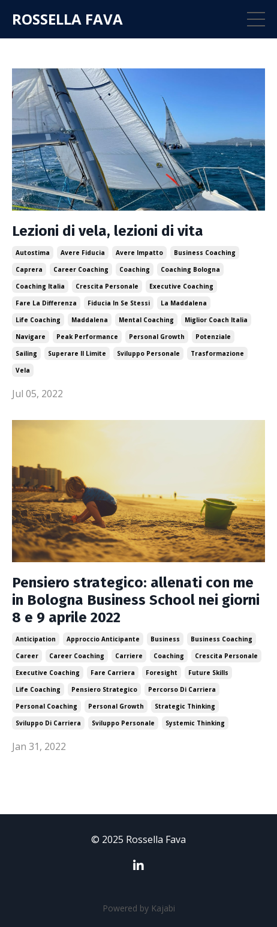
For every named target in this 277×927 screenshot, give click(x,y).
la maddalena (184, 303)
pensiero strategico (104, 689)
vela (23, 370)
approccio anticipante (103, 639)
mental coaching (146, 320)
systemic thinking (195, 723)
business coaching (205, 252)
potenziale (213, 336)
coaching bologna (190, 269)
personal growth (157, 336)
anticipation (36, 639)
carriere (129, 656)
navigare (31, 336)
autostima (33, 252)
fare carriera (113, 672)
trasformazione (217, 353)
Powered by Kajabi (139, 908)
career (27, 656)
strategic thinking (185, 706)
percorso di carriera (182, 689)
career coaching (81, 269)
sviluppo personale (148, 353)
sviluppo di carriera (48, 723)
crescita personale (107, 286)
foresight (161, 672)
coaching (134, 269)
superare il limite (77, 353)
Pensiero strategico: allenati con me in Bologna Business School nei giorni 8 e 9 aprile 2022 (136, 600)
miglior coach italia (216, 320)
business (165, 639)
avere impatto (139, 252)
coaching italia (40, 286)
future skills (208, 672)
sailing (26, 353)
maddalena (89, 320)
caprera (29, 269)
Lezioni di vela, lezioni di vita (107, 231)
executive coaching (181, 286)
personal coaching (46, 706)
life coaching (38, 320)
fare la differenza (46, 303)
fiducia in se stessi (119, 303)
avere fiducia (83, 252)
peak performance (87, 336)
